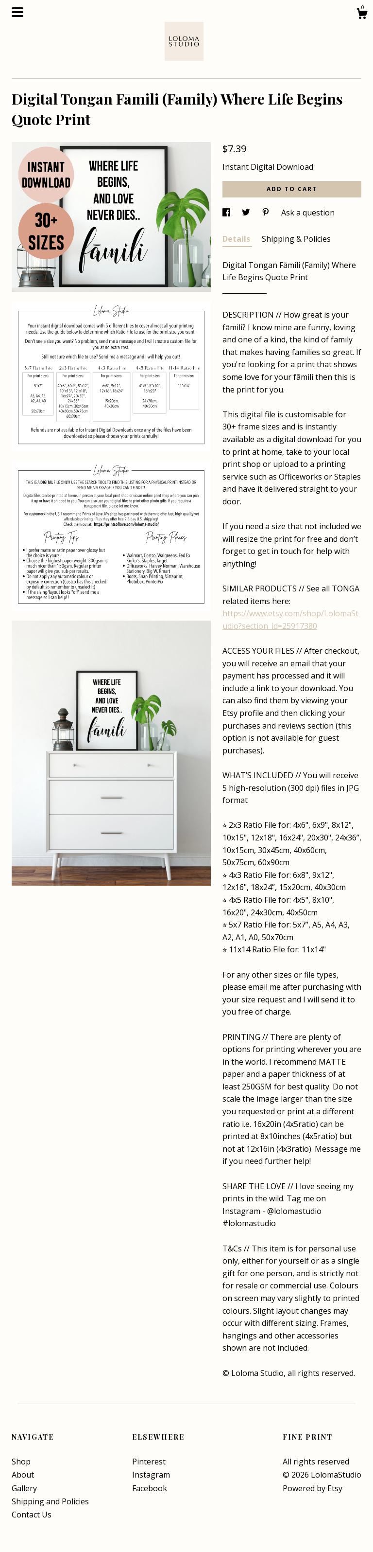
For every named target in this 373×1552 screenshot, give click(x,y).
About (23, 1474)
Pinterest (149, 1461)
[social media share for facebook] (227, 212)
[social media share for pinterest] (266, 212)
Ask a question (308, 212)
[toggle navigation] (17, 12)
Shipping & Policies (296, 238)
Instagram (151, 1474)
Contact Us (31, 1514)
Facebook (149, 1488)
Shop (21, 1461)
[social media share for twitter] (247, 212)
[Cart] (361, 14)
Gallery (24, 1488)
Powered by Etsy (312, 1488)
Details (237, 238)
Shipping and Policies (50, 1501)
